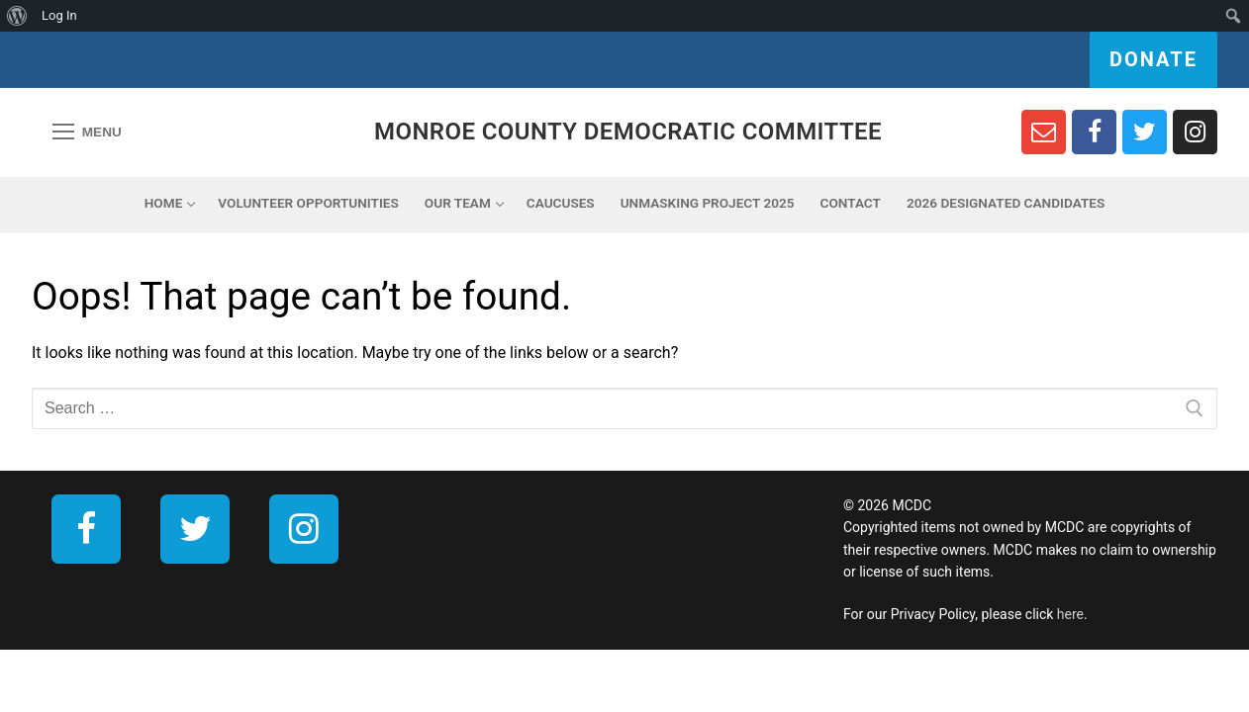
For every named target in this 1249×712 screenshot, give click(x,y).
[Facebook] (1094, 132)
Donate (1153, 59)
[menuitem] (17, 16)
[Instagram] (1195, 132)
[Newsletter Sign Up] (1043, 132)
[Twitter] (1144, 132)
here (1070, 614)
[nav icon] (87, 132)
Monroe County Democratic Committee (628, 131)
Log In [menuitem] (59, 15)
